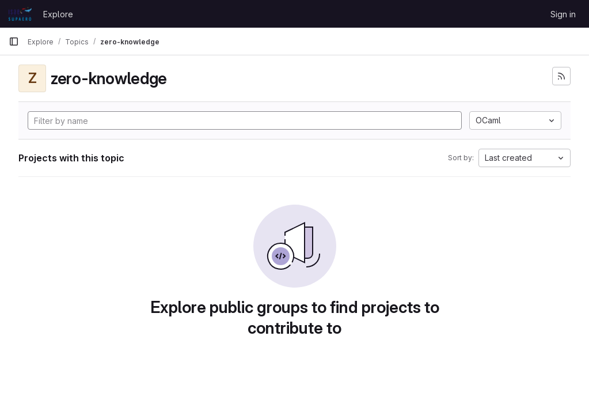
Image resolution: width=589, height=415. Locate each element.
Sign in (563, 14)
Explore (58, 14)
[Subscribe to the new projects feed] (561, 76)
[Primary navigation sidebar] (14, 41)
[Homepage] (20, 14)
